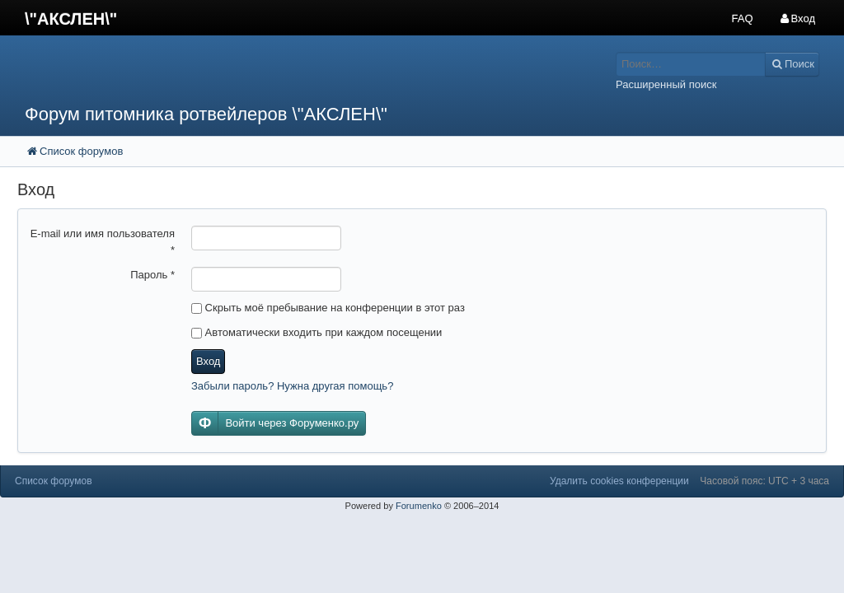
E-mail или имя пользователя (102, 241)
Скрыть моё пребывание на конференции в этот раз (328, 307)
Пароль (152, 274)
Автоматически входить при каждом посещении (316, 332)
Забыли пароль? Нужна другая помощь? (292, 386)
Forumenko (419, 506)
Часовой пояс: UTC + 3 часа (764, 481)
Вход (208, 361)
